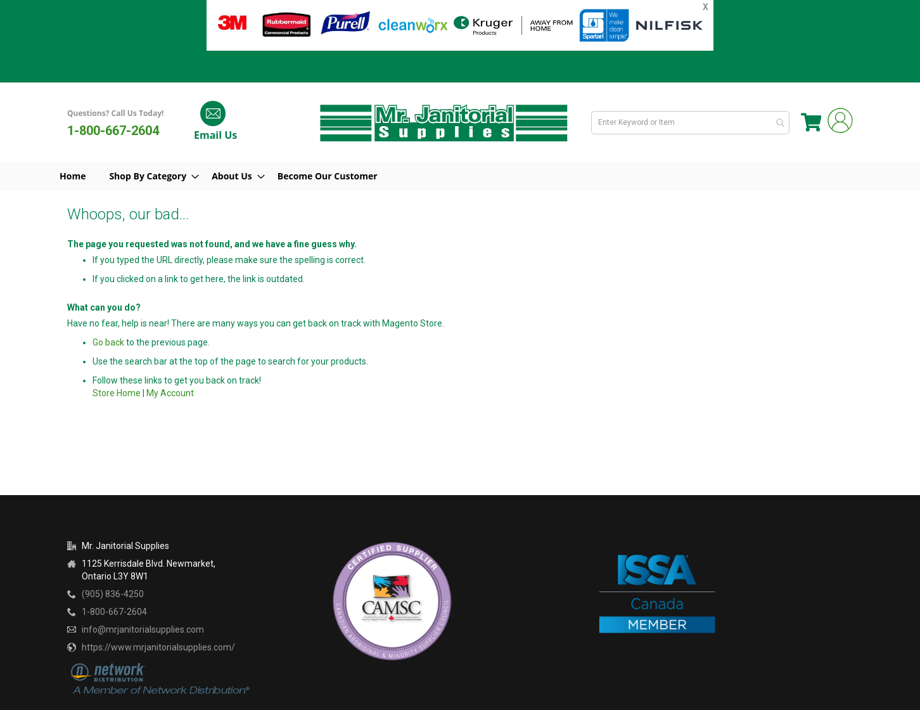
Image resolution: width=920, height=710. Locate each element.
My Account (170, 393)
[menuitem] (157, 176)
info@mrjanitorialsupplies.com (143, 629)
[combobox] (692, 122)
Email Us (215, 135)
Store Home (117, 393)
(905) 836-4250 (113, 594)
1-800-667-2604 (113, 130)
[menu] (460, 176)
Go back (108, 342)
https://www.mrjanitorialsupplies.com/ (158, 647)
